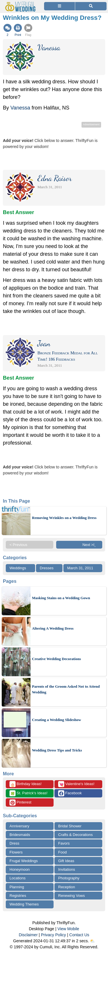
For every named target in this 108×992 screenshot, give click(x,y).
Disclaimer (28, 935)
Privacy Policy (53, 935)
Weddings (18, 568)
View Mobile (68, 928)
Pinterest (20, 802)
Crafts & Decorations (75, 835)
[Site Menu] (59, 6)
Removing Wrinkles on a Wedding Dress (64, 518)
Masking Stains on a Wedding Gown (61, 598)
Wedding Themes (24, 904)
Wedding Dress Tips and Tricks (57, 750)
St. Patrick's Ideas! (29, 793)
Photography (68, 878)
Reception (66, 887)
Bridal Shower (70, 826)
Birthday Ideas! (25, 784)
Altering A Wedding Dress (52, 628)
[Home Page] (21, 3)
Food (62, 852)
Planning (17, 887)
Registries (18, 895)
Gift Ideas (66, 861)
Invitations (66, 869)
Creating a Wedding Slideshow (56, 720)
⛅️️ (92, 941)
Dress (14, 843)
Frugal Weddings (24, 861)
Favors (64, 843)
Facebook (70, 793)
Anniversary (19, 826)
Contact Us (79, 935)
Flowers (16, 852)
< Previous (18, 545)
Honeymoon (20, 869)
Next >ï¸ (90, 545)
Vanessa (20, 108)
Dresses (47, 568)
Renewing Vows (71, 895)
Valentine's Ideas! (76, 784)
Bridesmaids (20, 835)
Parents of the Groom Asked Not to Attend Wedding (66, 689)
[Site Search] (91, 6)
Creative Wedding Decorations (56, 659)
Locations (18, 878)
